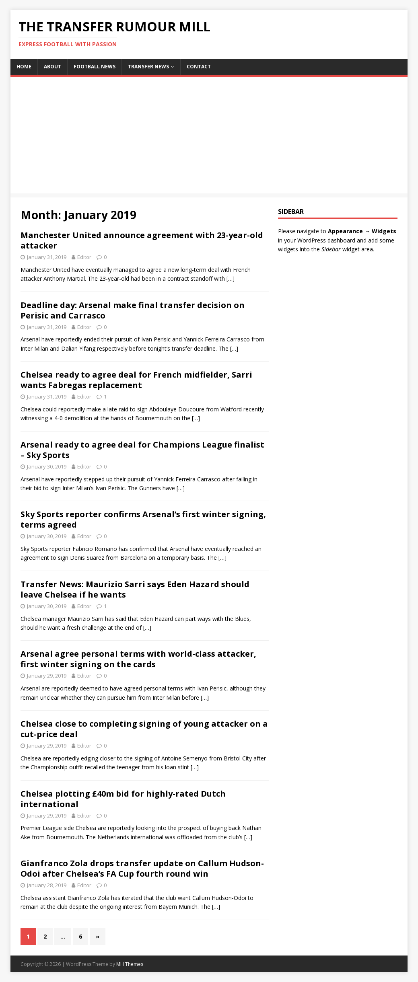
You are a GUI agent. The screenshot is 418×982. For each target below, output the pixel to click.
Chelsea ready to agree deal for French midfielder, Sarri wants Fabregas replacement (136, 379)
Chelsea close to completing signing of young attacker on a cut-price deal (144, 729)
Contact (199, 66)
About (52, 66)
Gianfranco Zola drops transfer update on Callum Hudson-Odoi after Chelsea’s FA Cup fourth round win (142, 868)
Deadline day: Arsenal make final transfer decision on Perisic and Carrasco (133, 310)
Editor (84, 257)
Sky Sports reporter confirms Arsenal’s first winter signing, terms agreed (143, 519)
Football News (94, 66)
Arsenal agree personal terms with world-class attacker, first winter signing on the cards (138, 659)
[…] (231, 278)
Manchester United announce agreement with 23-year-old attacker (142, 240)
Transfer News (148, 66)
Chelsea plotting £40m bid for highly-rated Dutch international (123, 798)
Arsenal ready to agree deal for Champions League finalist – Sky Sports (142, 449)
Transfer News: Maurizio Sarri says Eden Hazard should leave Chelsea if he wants (135, 589)
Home (23, 66)
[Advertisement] (209, 137)
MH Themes (129, 964)
